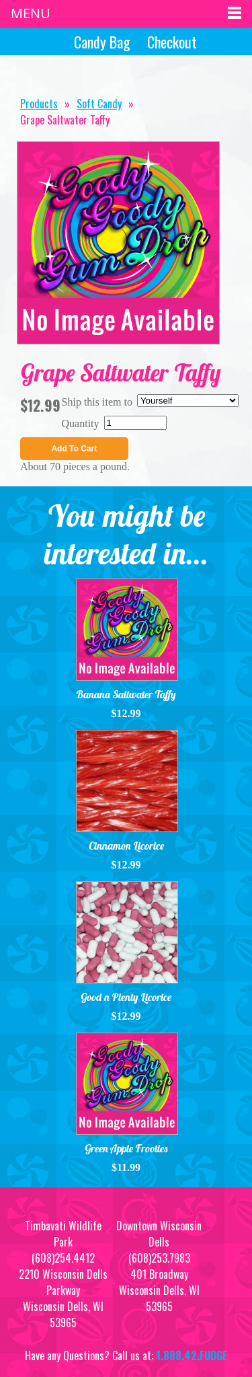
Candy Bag (100, 41)
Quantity (80, 423)
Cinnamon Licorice (126, 845)
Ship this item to (97, 402)
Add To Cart (74, 448)
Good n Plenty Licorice (126, 997)
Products (39, 104)
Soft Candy (99, 104)
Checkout (172, 41)
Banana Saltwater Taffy (126, 694)
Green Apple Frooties (126, 1148)
